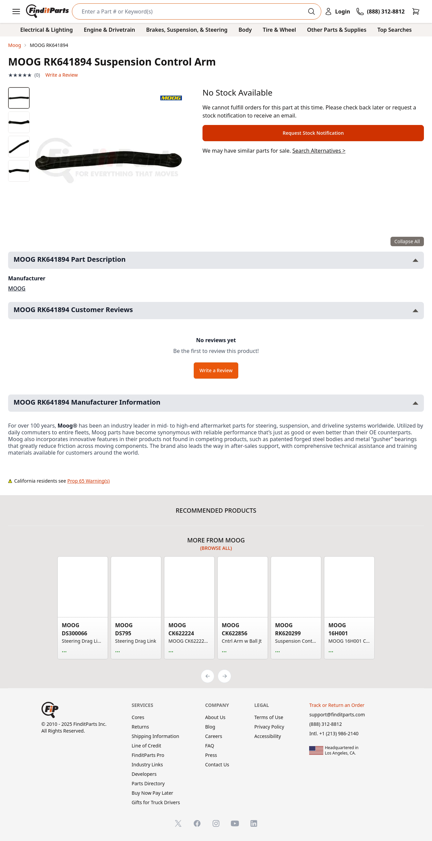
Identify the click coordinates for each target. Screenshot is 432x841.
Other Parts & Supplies (337, 29)
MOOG (16, 288)
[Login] (337, 11)
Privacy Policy (269, 726)
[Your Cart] (416, 11)
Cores (138, 717)
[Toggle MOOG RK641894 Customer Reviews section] (415, 310)
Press (211, 755)
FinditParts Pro (148, 755)
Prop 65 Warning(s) (89, 481)
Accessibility (267, 736)
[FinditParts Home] (48, 11)
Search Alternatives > (318, 150)
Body (245, 29)
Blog (210, 726)
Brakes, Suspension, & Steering (186, 29)
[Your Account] (337, 11)
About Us (215, 717)
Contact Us (217, 764)
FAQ (209, 745)
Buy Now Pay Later (152, 793)
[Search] (191, 11)
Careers (213, 736)
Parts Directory (148, 783)
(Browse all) (216, 548)
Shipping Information (155, 736)
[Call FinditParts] (380, 11)
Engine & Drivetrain (109, 29)
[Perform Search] (311, 11)
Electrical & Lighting (46, 29)
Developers (144, 774)
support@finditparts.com (337, 714)
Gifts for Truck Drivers (156, 802)
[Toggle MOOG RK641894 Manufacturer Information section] (415, 403)
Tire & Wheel (279, 29)
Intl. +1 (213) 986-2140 (333, 733)
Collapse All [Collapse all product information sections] (407, 241)
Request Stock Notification (313, 133)
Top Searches (394, 29)
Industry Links (147, 764)
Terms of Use (269, 717)
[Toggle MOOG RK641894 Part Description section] (415, 260)
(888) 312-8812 (325, 724)
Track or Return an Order (336, 705)
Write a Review (61, 75)
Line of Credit (146, 745)
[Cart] (416, 11)
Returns (140, 726)
